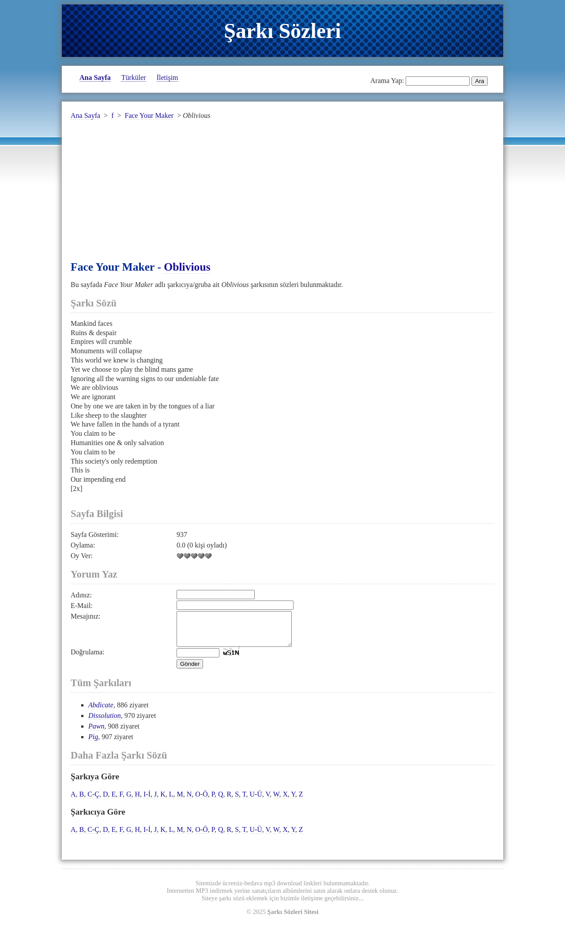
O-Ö (201, 800)
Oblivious (187, 267)
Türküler (133, 77)
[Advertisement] (282, 195)
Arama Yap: (387, 80)
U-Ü (255, 800)
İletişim (167, 77)
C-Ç (93, 800)
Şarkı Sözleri (282, 30)
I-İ (147, 800)
